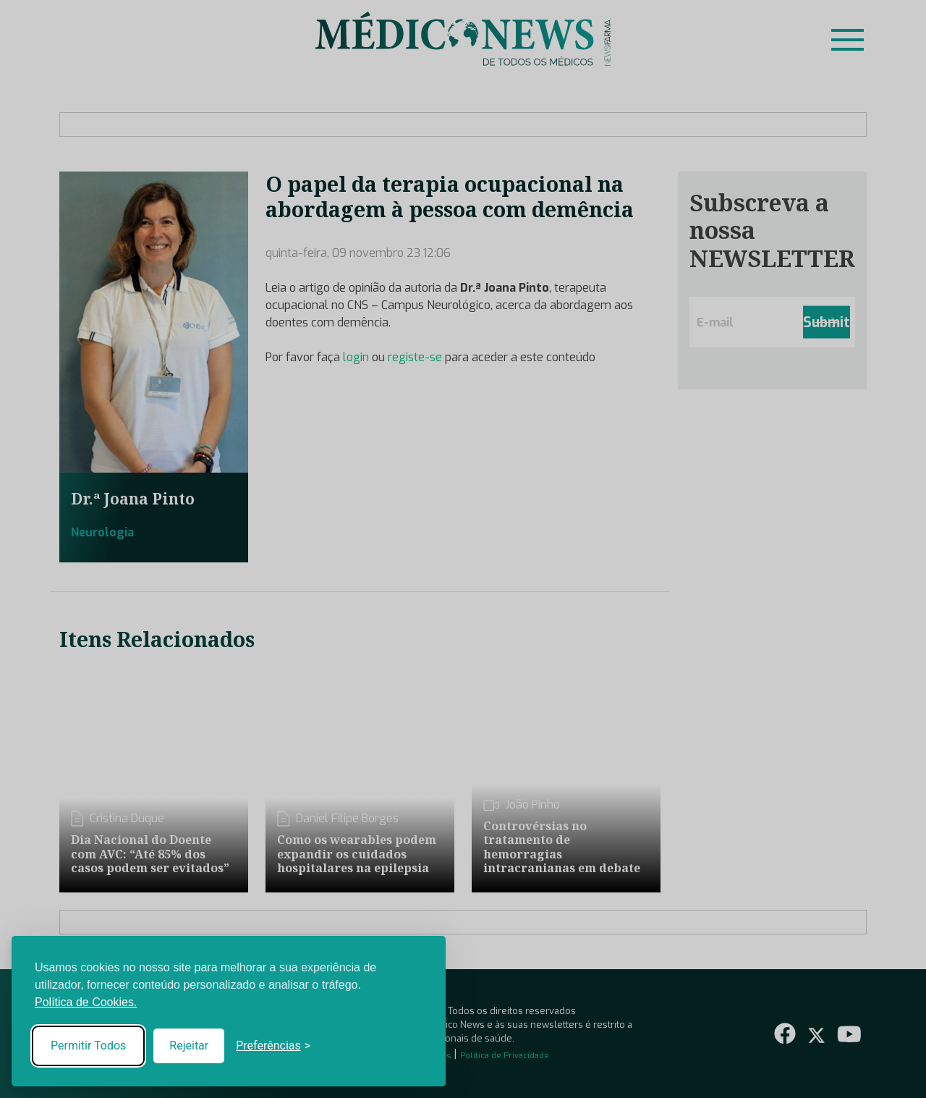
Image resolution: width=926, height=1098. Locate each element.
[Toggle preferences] (273, 1046)
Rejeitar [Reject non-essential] (188, 1045)
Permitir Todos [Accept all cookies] (88, 1045)
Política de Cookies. (86, 1002)
